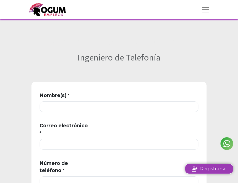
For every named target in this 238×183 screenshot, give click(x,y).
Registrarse (213, 169)
